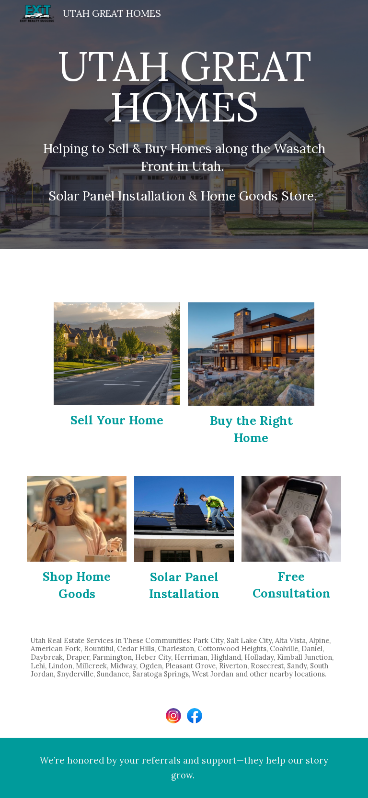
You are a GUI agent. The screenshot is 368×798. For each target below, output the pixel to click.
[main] (184, 125)
